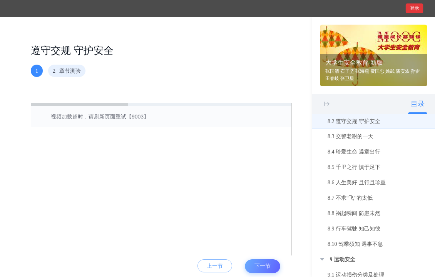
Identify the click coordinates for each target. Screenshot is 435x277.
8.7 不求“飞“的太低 (350, 198)
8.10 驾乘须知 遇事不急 (355, 244)
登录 (414, 8)
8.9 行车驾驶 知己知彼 (354, 229)
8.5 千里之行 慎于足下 (354, 167)
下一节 (262, 266)
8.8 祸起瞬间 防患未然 (354, 213)
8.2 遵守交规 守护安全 (354, 121)
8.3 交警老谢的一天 (350, 136)
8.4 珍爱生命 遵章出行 (354, 152)
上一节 (215, 266)
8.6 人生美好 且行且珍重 (357, 182)
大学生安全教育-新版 (354, 62)
